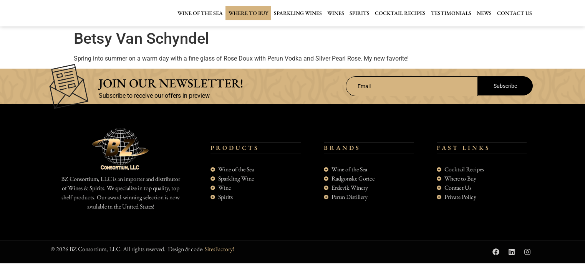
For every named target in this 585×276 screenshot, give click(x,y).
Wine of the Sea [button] (200, 13)
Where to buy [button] (248, 13)
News (484, 13)
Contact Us (514, 13)
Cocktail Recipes (400, 13)
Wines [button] (335, 13)
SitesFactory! (219, 256)
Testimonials (451, 13)
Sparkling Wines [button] (298, 13)
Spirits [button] (360, 13)
